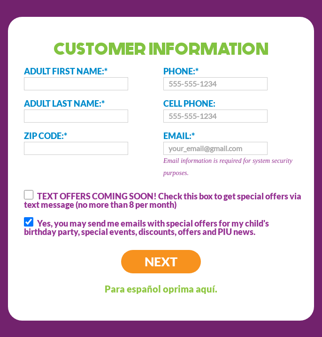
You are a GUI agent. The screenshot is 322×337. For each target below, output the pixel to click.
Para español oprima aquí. (161, 288)
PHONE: (215, 78)
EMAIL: (233, 155)
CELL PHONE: (215, 110)
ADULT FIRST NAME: (76, 78)
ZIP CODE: (76, 143)
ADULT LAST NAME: (76, 110)
